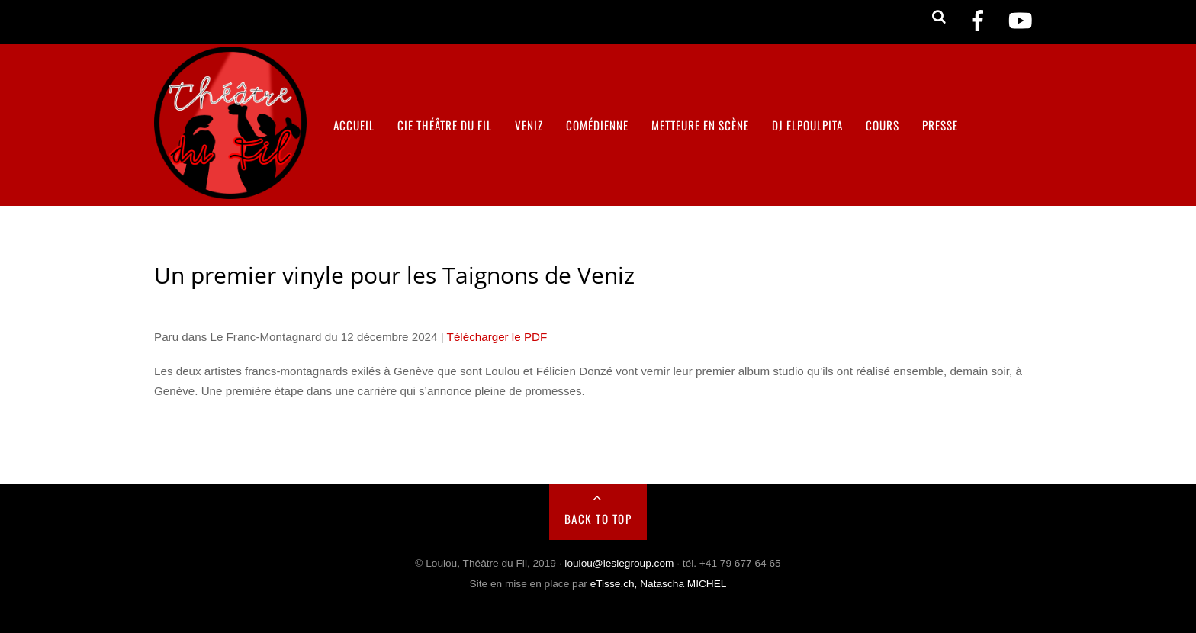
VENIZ (529, 125)
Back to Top (598, 518)
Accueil (354, 125)
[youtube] (1020, 21)
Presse (940, 125)
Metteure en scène (700, 125)
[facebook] (978, 21)
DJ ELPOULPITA (807, 125)
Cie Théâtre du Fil (444, 125)
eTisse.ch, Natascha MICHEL (658, 584)
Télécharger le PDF (497, 336)
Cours (882, 125)
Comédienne (597, 125)
